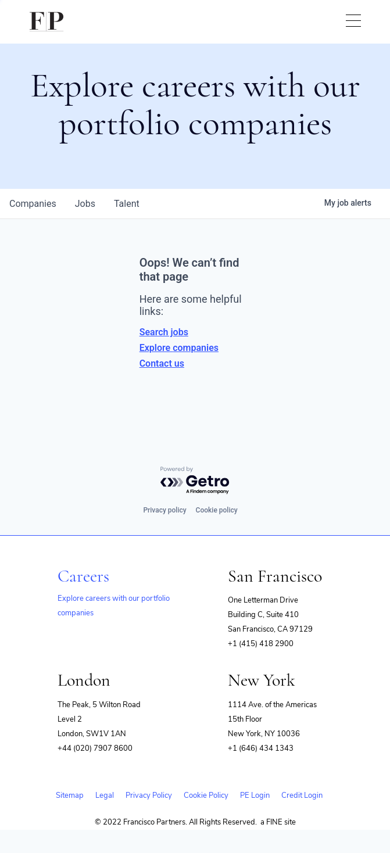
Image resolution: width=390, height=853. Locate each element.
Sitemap (70, 795)
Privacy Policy (149, 795)
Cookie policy (217, 510)
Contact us (161, 363)
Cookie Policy (206, 795)
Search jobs (163, 332)
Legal (104, 795)
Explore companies (179, 347)
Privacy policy (164, 510)
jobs (85, 203)
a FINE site (278, 822)
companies (32, 203)
